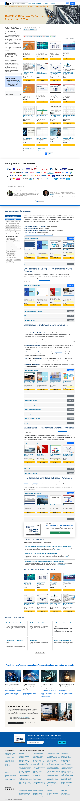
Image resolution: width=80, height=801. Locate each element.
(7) (37, 36)
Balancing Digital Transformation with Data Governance (13, 225)
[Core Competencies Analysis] (29, 499)
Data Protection (9, 242)
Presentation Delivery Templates (52, 775)
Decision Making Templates (37, 757)
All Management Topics (13, 6)
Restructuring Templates (65, 756)
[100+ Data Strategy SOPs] (55, 131)
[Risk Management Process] (68, 376)
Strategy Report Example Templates (67, 775)
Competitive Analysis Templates (24, 772)
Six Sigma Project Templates (66, 764)
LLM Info (48, 794)
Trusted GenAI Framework (66, 94)
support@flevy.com (12, 780)
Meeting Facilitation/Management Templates (53, 765)
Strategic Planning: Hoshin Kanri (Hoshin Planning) (42, 251)
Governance (71, 217)
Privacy (11, 779)
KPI (6, 690)
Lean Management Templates (52, 756)
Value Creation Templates (65, 783)
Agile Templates (21, 753)
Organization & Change (9, 757)
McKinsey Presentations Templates (53, 764)
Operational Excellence (11, 255)
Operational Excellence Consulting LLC (45, 300)
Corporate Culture (67, 694)
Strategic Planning (10, 261)
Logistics (43, 694)
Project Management (49, 693)
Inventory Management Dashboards (39, 783)
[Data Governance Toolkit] (69, 45)
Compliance (12, 238)
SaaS (29, 694)
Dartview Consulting (29, 385)
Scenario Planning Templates (66, 761)
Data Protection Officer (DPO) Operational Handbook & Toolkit (28, 138)
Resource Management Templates (66, 754)
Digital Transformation (22, 6)
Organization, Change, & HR (24, 794)
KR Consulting (41, 458)
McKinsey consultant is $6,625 (14, 81)
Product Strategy (64, 790)
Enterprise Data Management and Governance (40, 52)
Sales (17, 694)
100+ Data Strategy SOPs (55, 137)
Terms (8, 779)
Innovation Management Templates (39, 782)
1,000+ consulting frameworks (23, 717)
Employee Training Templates (38, 764)
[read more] (68, 197)
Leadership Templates (50, 754)
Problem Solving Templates (51, 778)
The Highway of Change (55, 458)
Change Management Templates (24, 768)
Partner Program (8, 776)
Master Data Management (11, 251)
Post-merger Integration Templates (53, 774)
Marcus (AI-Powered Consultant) (10, 775)
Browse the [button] (34, 3)
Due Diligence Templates (37, 760)
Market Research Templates (51, 760)
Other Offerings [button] (45, 3)
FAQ (6, 779)
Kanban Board (9, 249)
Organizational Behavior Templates (53, 768)
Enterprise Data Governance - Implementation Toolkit (28, 52)
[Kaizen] (55, 292)
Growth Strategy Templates (37, 771)
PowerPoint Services (8, 767)
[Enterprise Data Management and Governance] (42, 45)
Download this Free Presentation (60, 533)
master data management (57, 347)
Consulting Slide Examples (37, 793)
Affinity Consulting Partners (42, 54)
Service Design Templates (65, 763)
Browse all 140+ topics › (45, 696)
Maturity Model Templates (51, 763)
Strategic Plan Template (68, 249)
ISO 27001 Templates (36, 775)
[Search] (21, 3)
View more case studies (40, 652)
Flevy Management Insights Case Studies (13, 233)
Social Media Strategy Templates (66, 765)
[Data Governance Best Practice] (29, 67)
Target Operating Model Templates (66, 778)
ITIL (31, 696)
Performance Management (11, 257)
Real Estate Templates (64, 753)
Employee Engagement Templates (38, 763)
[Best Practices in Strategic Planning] (55, 244)
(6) (46, 36)
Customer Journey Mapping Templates (25, 783)
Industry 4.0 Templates (37, 779)
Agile (8, 238)
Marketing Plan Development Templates (53, 761)
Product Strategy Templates (51, 782)
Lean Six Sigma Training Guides (52, 793)
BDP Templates (21, 757)
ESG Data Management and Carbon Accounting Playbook (68, 138)
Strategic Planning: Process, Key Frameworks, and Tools (29, 251)
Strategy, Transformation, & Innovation (25, 790)
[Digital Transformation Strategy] (29, 449)
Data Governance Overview (11, 219)
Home (6, 6)
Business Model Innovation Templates (25, 761)
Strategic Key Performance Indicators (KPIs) (41, 73)
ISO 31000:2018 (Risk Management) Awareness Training (42, 383)
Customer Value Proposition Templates (39, 752)
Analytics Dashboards (22, 754)
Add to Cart (28, 58)
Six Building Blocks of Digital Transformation (68, 455)
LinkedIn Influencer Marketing (10, 778)
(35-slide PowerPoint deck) (39, 234)
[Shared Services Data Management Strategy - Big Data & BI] (69, 67)
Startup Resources (64, 793)
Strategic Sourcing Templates (66, 771)
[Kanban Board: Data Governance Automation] (29, 110)
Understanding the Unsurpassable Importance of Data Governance (13, 221)
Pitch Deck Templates (50, 772)
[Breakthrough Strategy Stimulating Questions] (42, 499)
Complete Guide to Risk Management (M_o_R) (29, 382)
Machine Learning (17, 249)
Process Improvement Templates (52, 779)
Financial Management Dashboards (39, 767)
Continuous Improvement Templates (25, 774)
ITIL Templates (35, 778)
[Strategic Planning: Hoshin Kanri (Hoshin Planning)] (42, 244)
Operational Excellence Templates (52, 767)
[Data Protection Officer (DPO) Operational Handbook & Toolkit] (29, 131)
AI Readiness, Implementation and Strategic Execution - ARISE (42, 456)
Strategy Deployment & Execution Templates (68, 772)
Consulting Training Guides (37, 794)
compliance (62, 360)
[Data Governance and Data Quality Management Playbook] (42, 131)
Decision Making (62, 696)
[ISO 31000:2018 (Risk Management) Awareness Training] (42, 376)
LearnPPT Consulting (55, 54)
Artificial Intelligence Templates (24, 756)
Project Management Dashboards (52, 783)
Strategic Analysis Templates (66, 768)
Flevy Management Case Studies (18, 655)
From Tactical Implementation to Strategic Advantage (13, 227)
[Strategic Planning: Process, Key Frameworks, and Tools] (29, 244)
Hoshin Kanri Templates (37, 774)
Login (67, 3)
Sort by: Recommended (69, 38)
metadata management (30, 347)
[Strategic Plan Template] (68, 244)
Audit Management (44, 691)
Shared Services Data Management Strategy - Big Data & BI (68, 73)
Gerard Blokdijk (27, 54)
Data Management (10, 240)
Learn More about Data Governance (13, 73)
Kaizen (51, 296)
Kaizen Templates (36, 785)
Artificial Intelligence (27, 691)
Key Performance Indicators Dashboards (53, 752)
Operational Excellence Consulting (44, 253)
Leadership (66, 691)
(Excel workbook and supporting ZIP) (45, 230)
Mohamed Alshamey (28, 140)
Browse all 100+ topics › (63, 697)
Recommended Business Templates (12, 231)
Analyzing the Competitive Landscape (68, 505)
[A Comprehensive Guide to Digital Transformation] (55, 449)
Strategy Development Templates (66, 774)
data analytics (35, 439)
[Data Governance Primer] (42, 88)
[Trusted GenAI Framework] (69, 88)
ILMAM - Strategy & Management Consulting (33, 253)
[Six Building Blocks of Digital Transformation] (68, 449)
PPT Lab (52, 253)
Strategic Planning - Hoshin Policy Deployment (41, 298)
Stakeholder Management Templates (67, 767)
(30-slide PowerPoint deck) (42, 226)
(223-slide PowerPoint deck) (37, 232)
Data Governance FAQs (10, 229)
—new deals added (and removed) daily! (40, 0)
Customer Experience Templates (24, 782)
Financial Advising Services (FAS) (38, 796)
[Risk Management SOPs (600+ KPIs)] (55, 376)
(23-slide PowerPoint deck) (37, 228)
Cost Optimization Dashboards (24, 778)
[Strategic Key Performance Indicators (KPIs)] (42, 67)
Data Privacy (17, 240)
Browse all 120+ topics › (9, 697)
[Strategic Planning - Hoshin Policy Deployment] (42, 292)
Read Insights (71, 238)
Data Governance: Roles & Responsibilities (55, 73)
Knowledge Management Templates (53, 753)
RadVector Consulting (41, 119)
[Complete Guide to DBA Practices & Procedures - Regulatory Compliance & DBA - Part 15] (55, 110)
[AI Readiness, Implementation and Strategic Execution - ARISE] (42, 449)
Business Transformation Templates (25, 765)
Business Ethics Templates (23, 760)
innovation (28, 281)
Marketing (7, 696)
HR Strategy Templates (37, 772)
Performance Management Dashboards (53, 771)
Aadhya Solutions (67, 76)
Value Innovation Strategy (65, 794)
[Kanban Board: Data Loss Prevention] (69, 110)
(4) (26, 29)
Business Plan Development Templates (25, 763)
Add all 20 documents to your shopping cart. (34, 150)
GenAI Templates (36, 768)
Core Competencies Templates (24, 775)
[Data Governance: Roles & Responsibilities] (55, 67)
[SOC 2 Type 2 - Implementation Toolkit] (29, 88)
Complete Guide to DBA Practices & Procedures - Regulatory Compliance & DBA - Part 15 (55, 117)
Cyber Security (35, 691)
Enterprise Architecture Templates (38, 765)
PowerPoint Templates (9, 761)
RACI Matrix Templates (65, 752)
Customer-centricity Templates (38, 753)
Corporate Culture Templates (24, 776)
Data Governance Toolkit (68, 50)
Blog (13, 779)
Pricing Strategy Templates (51, 776)
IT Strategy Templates (36, 776)
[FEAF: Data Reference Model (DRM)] (55, 88)
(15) (28, 36)
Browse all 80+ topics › (27, 697)
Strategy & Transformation (10, 753)
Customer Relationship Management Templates (25, 785)
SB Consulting (66, 53)
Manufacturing (53, 690)
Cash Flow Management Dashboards (25, 767)
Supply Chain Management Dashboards (67, 776)
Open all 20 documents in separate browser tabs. (35, 148)
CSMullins (53, 119)
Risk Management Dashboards (66, 757)
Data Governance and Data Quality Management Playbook (42, 138)
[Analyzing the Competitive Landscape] (68, 499)
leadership (35, 483)
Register (72, 3)
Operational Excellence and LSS (24, 793)
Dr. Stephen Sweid (41, 508)
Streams (6, 764)
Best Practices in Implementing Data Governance (13, 223)
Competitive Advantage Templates (24, 771)
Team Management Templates (66, 779)
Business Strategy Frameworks (38, 790)
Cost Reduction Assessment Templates (25, 779)
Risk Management (17, 259)
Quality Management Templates (52, 785)
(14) (52, 36)
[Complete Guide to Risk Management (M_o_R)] (29, 376)
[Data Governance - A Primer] (42, 110)
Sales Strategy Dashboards (65, 760)
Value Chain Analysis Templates (66, 782)
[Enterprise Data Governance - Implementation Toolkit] (29, 45)
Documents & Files (54, 508)
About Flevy (52, 3)
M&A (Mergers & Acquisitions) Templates (53, 757)
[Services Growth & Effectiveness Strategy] (55, 499)
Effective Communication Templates (39, 761)
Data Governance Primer (41, 94)
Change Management (63, 690)
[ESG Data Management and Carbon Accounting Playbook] (69, 131)
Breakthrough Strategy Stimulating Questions (42, 505)
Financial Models (8, 758)
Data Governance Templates (38, 756)
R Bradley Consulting (28, 76)
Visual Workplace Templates (65, 785)
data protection (49, 358)
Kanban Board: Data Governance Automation (28, 116)
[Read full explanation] (57, 549)
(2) (33, 29)
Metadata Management (11, 253)
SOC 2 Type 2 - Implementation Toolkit (28, 94)
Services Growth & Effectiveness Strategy (55, 505)
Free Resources (49, 790)
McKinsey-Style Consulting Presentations (54, 796)
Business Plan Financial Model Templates (25, 764)
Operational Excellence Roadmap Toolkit (68, 297)
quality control (41, 347)
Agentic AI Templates (22, 752)
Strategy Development (11, 690)
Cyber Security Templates (37, 754)
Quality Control (9, 259)
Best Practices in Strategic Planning (54, 250)
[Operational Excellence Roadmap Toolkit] (68, 292)
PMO (55, 693)
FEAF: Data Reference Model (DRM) (55, 94)
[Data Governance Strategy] (55, 45)
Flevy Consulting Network (9, 765)
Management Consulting (23, 796)
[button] (36, 201)
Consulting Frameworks (9, 760)
